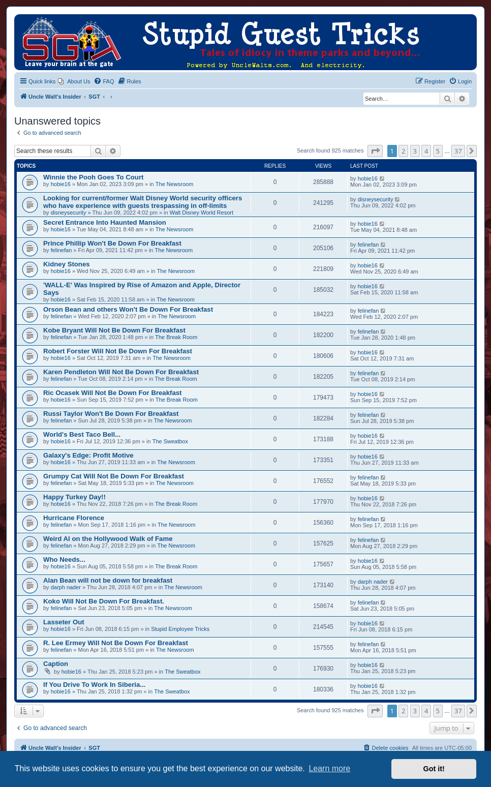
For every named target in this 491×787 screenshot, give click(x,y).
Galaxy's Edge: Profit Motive (88, 455)
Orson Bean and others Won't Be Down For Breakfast (128, 309)
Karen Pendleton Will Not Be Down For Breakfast (121, 372)
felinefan (61, 250)
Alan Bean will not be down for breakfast (107, 580)
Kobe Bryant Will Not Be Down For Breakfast (114, 330)
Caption (55, 664)
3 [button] (415, 151)
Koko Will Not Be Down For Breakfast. (103, 601)
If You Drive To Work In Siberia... (94, 684)
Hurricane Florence (73, 518)
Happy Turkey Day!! (74, 497)
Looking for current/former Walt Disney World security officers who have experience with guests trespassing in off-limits (142, 201)
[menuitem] (74, 81)
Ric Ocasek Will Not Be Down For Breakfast (112, 393)
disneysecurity (68, 212)
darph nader (66, 587)
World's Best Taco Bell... (81, 434)
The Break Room (176, 337)
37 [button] (458, 151)
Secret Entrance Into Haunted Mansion (104, 222)
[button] (375, 151)
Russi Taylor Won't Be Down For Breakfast (110, 413)
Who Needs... (64, 559)
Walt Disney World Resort (201, 212)
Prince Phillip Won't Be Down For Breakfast (112, 243)
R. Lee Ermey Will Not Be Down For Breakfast (115, 643)
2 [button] (403, 151)
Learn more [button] (329, 768)
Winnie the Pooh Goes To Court (93, 177)
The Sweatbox (170, 441)
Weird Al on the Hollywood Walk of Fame (107, 538)
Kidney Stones (66, 264)
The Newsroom (175, 184)
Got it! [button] (434, 769)
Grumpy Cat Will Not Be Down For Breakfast (113, 476)
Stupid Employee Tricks (180, 629)
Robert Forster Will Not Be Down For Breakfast (117, 351)
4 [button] (426, 151)
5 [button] (438, 151)
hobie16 (61, 184)
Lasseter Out (63, 622)
